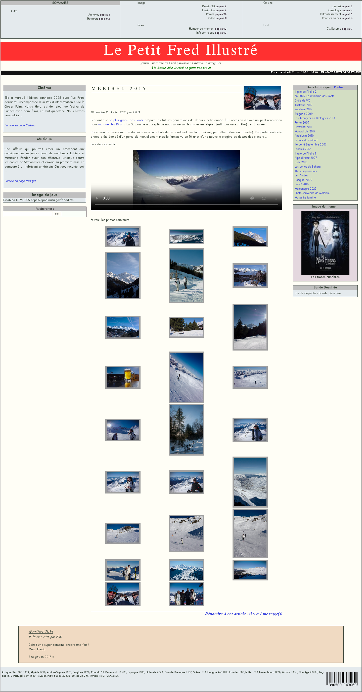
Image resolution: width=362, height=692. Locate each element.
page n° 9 (221, 10)
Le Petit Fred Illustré (181, 51)
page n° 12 (220, 29)
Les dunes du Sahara (308, 166)
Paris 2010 (301, 162)
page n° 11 (221, 18)
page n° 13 (220, 33)
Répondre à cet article (226, 614)
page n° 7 (346, 29)
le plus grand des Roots (126, 120)
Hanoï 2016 (302, 184)
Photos (338, 87)
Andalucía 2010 (304, 135)
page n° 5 (346, 14)
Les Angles (301, 175)
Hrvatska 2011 (303, 127)
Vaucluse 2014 (303, 109)
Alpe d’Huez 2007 (306, 158)
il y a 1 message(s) (265, 614)
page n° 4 (346, 10)
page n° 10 (220, 14)
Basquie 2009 (303, 180)
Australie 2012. (304, 105)
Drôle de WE (302, 100)
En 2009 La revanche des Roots (314, 96)
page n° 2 (104, 19)
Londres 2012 (303, 149)
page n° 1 (104, 15)
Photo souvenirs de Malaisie (312, 193)
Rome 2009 (302, 122)
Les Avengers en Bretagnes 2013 (315, 118)
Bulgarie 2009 (304, 114)
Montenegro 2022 (305, 188)
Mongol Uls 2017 (305, 131)
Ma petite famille (305, 197)
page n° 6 (346, 18)
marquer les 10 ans (111, 124)
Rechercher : (44, 209)
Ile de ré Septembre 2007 (311, 144)
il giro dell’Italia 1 (305, 153)
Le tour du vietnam (306, 140)
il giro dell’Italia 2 (305, 91)
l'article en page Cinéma (20, 125)
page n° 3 (346, 6)
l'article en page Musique (20, 181)
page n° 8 (221, 6)
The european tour (306, 171)
